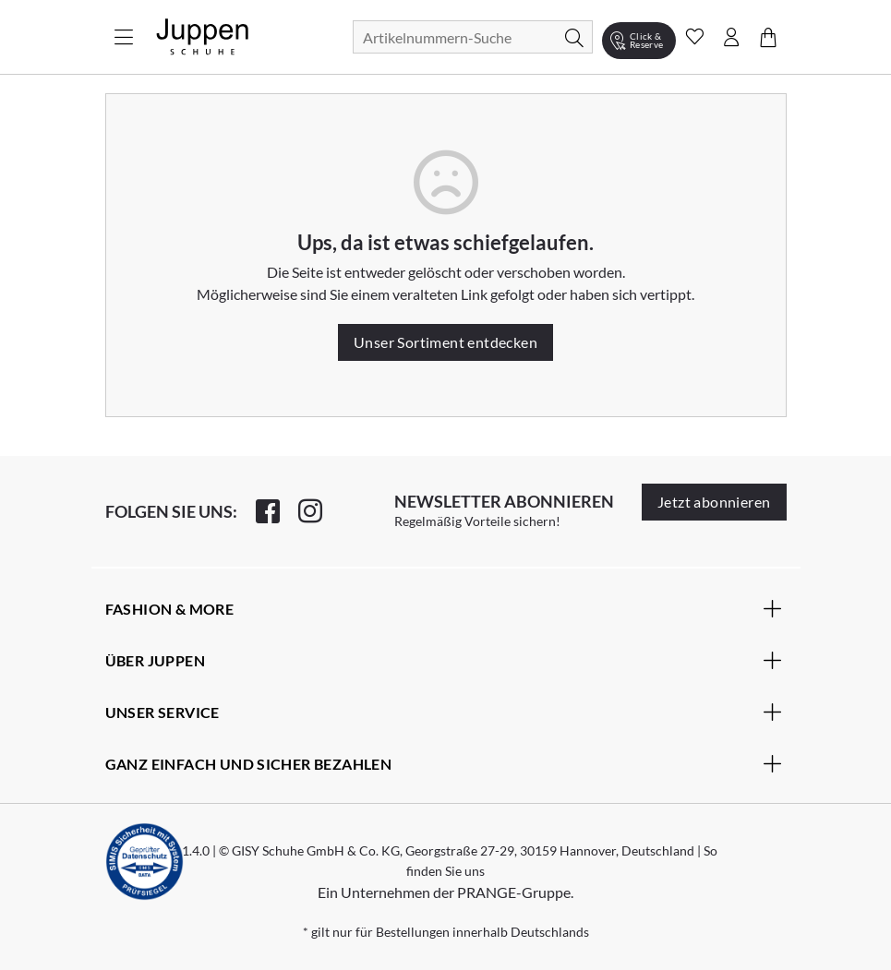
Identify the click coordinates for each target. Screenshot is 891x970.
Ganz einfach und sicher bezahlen (443, 763)
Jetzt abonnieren (713, 501)
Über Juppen (443, 660)
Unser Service (443, 711)
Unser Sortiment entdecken (445, 342)
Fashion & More (443, 608)
